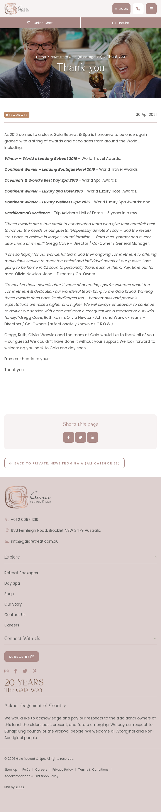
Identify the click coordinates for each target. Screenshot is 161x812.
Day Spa (12, 583)
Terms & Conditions (93, 769)
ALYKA (19, 787)
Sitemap (10, 769)
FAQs (26, 769)
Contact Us (14, 614)
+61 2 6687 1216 (24, 519)
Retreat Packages (21, 573)
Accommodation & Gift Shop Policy (31, 776)
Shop (9, 593)
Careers (11, 625)
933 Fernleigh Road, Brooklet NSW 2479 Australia (56, 530)
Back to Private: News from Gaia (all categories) (67, 463)
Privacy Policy (63, 769)
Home (41, 56)
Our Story (13, 604)
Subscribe (19, 657)
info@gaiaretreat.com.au (35, 541)
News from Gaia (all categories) (77, 56)
